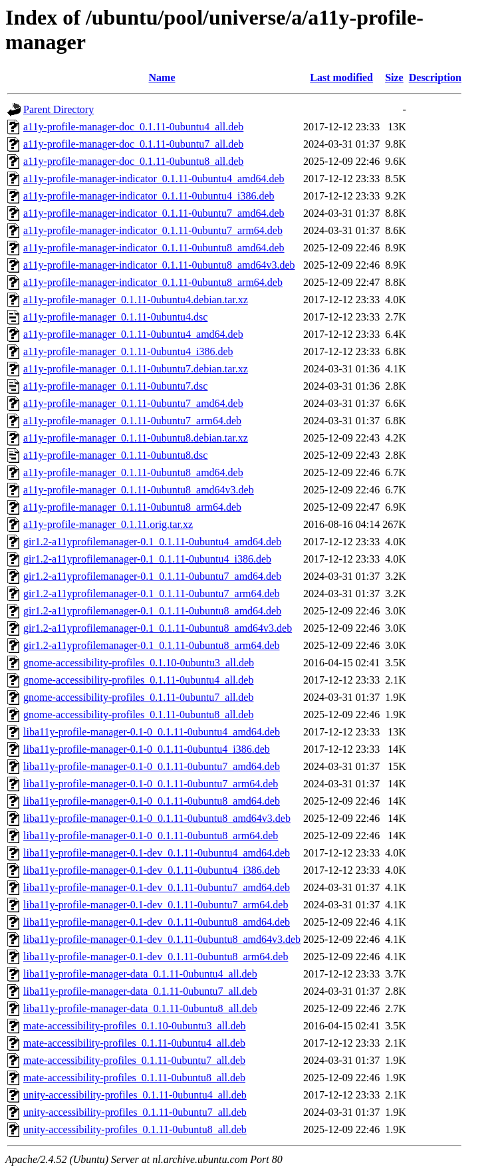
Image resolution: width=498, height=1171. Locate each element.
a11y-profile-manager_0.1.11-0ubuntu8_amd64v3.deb (138, 489)
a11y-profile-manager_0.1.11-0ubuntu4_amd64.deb (133, 334)
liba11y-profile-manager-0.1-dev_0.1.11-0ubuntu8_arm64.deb (155, 956)
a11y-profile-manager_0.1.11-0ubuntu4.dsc (115, 317)
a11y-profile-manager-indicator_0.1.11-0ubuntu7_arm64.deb (153, 230)
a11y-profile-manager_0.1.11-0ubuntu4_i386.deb (128, 351)
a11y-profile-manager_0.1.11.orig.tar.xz (108, 524)
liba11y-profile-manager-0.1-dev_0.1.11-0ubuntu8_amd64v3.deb (162, 939)
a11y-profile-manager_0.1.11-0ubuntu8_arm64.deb (132, 507)
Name (162, 77)
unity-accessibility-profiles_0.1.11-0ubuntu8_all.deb (135, 1129)
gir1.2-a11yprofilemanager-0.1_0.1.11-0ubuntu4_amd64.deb (152, 541)
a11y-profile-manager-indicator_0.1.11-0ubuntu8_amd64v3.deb (159, 265)
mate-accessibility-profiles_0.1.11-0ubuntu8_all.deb (134, 1077)
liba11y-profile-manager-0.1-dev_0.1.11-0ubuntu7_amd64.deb (156, 887)
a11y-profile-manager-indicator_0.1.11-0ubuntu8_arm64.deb (153, 282)
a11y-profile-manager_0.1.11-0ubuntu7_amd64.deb (133, 403)
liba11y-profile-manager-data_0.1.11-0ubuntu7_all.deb (140, 991)
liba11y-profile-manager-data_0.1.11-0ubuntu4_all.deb (140, 973)
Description (435, 77)
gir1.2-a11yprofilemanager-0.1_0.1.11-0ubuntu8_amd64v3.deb (157, 628)
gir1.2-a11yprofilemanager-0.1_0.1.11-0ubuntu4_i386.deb (147, 559)
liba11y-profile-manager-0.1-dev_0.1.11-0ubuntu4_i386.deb (151, 870)
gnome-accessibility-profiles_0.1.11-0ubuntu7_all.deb (138, 697)
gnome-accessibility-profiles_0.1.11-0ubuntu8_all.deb (138, 714)
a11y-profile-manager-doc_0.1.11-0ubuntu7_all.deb (133, 144)
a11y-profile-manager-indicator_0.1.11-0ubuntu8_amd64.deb (154, 247)
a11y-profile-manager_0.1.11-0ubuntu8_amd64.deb (133, 472)
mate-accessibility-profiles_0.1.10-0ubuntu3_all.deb (134, 1025)
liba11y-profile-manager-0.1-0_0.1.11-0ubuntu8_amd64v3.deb (157, 818)
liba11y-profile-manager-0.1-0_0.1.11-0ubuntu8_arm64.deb (150, 835)
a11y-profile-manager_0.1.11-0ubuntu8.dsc (115, 455)
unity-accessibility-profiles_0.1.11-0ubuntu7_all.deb (135, 1112)
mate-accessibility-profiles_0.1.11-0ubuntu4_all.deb (134, 1043)
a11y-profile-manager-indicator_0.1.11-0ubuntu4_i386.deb (149, 195)
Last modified (341, 77)
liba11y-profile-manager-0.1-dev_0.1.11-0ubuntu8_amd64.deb (156, 922)
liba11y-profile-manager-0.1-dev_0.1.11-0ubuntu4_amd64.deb (156, 852)
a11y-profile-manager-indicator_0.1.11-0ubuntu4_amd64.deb (154, 178)
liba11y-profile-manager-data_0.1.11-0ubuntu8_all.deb (140, 1008)
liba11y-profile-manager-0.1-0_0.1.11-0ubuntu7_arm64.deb (150, 783)
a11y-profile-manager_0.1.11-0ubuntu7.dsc (115, 386)
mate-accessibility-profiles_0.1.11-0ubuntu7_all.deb (134, 1060)
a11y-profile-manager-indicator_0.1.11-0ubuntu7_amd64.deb (154, 213)
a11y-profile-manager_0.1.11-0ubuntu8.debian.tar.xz (135, 438)
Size (394, 77)
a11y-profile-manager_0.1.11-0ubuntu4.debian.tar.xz (135, 299)
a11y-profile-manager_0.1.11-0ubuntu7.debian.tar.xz (135, 368)
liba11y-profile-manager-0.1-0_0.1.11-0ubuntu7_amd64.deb (151, 766)
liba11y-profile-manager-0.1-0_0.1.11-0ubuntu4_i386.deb (146, 749)
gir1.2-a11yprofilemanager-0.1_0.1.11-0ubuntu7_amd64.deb (152, 576)
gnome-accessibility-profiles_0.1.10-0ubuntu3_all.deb (138, 662)
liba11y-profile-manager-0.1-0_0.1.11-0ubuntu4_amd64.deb (151, 731)
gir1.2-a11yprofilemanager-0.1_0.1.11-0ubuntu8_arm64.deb (151, 645)
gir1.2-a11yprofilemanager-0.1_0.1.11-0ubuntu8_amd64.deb (152, 610)
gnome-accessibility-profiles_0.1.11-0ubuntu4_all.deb (138, 680)
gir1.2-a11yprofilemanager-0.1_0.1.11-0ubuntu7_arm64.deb (151, 593)
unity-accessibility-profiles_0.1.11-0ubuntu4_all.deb (135, 1095)
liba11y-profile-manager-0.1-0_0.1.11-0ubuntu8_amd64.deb (151, 801)
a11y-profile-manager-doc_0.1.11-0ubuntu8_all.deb (133, 161)
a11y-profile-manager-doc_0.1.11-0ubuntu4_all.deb (133, 126)
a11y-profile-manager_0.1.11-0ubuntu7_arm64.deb (132, 420)
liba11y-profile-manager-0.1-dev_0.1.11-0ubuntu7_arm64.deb (155, 904)
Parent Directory (58, 109)
